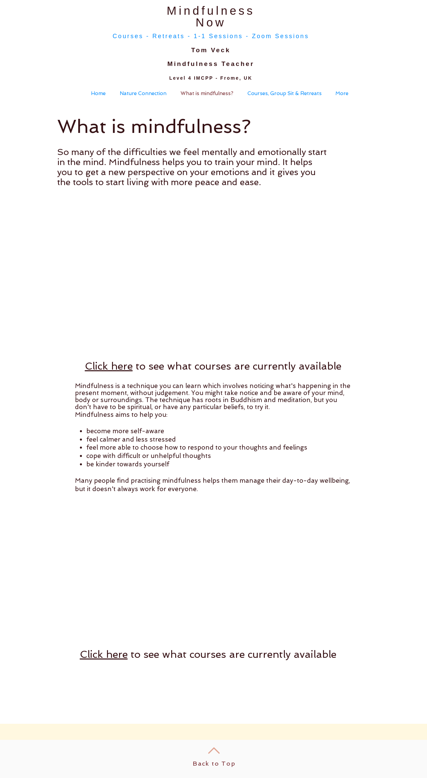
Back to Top (214, 763)
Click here (109, 366)
